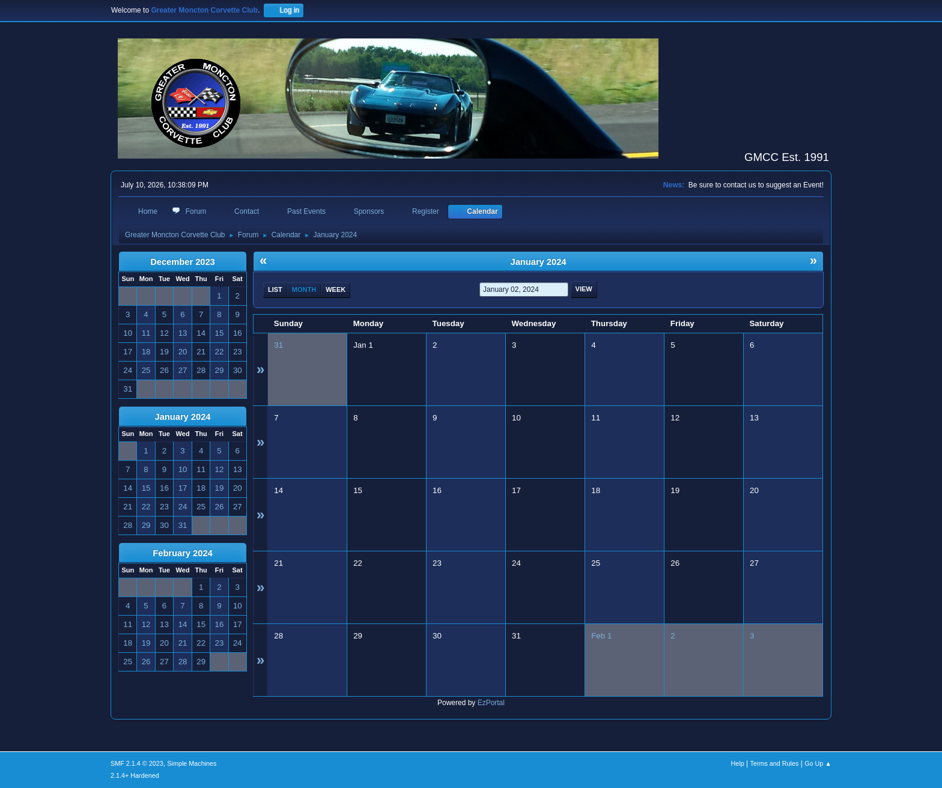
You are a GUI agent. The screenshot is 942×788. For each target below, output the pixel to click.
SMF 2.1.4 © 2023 (137, 763)
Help (737, 763)
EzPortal (491, 703)
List (275, 289)
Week (335, 289)
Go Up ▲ (817, 763)
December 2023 (182, 262)
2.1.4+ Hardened (135, 775)
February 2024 (182, 553)
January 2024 (183, 417)
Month (304, 289)
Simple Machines (191, 763)
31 (278, 345)
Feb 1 (601, 635)
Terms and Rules (774, 763)
